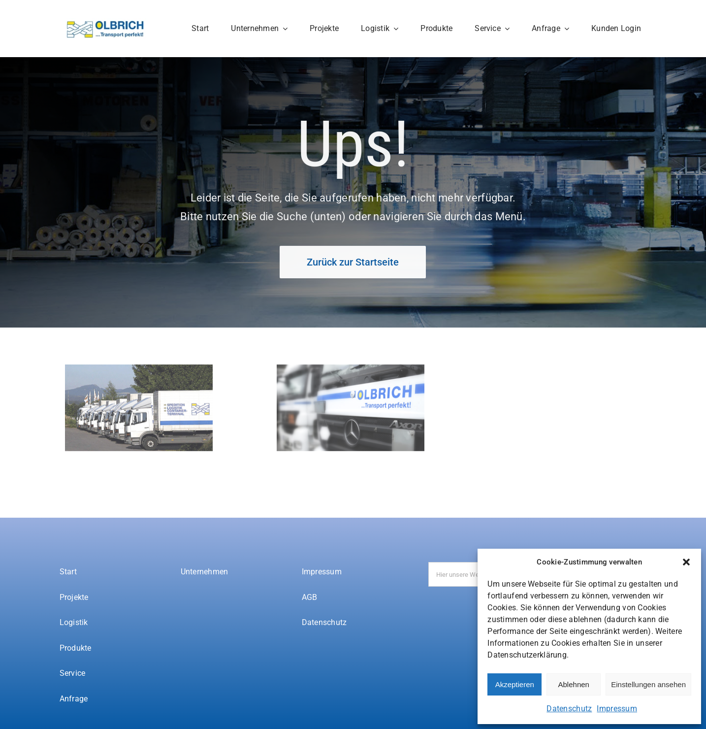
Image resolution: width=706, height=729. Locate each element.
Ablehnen (573, 684)
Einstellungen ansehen (648, 684)
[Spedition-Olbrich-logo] (105, 23)
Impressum (617, 708)
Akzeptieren (514, 684)
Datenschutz (569, 708)
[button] (686, 562)
